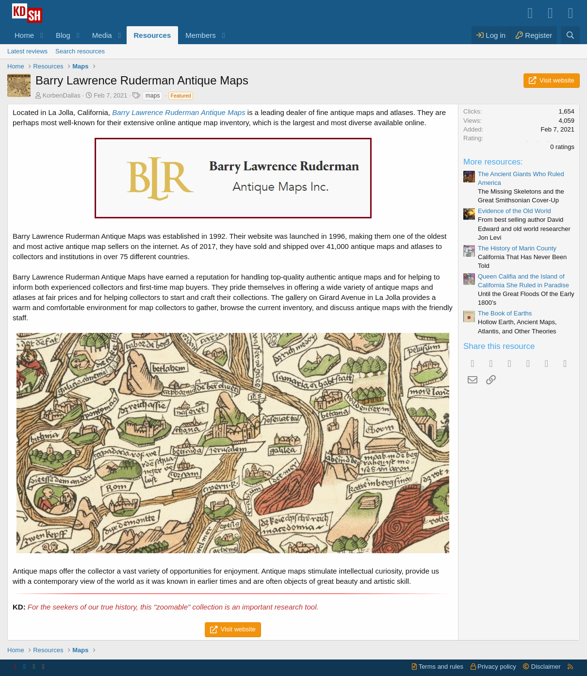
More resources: (493, 161)
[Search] (570, 35)
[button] (42, 35)
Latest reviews (27, 51)
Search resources (80, 51)
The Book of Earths (505, 313)
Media (102, 35)
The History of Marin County (517, 248)
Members (200, 35)
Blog (63, 35)
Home (24, 35)
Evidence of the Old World (514, 210)
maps (153, 95)
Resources (152, 35)
